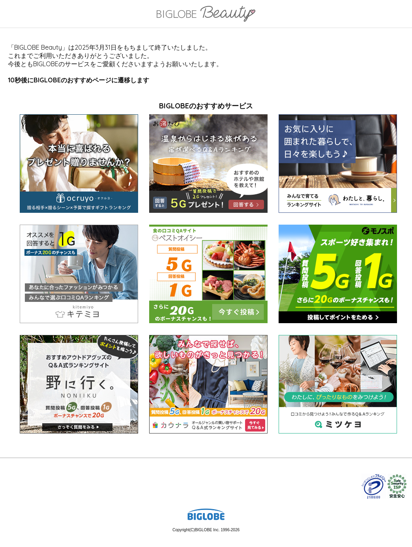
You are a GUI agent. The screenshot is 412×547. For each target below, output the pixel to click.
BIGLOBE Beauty (206, 14)
